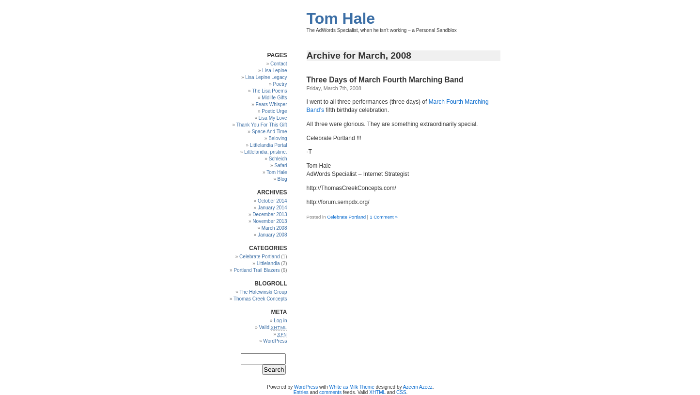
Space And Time (269, 131)
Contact (278, 63)
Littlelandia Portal (268, 145)
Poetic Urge (274, 111)
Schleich (278, 158)
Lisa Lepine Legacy (266, 77)
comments (330, 392)
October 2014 (272, 201)
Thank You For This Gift (261, 124)
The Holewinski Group (263, 292)
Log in (280, 320)
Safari (280, 165)
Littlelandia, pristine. (265, 152)
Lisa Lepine (274, 70)
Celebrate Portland (346, 217)
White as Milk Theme (351, 387)
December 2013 (269, 214)
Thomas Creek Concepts (260, 298)
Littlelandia (268, 263)
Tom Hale (341, 18)
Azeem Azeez (418, 387)
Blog (282, 179)
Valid (273, 327)
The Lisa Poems (269, 91)
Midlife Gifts (274, 97)
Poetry (280, 84)
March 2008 (274, 228)
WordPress (275, 341)
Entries (301, 392)
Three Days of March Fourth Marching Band (385, 80)
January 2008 (272, 234)
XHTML (377, 392)
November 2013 (269, 221)
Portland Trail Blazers (256, 270)
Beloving (277, 138)
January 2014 (272, 207)
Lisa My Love (273, 118)
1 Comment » (384, 217)
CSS (401, 392)
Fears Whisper (271, 104)
